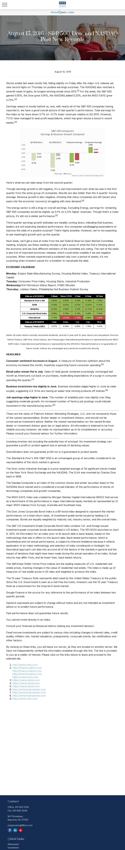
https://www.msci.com (25, 677)
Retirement (13, 844)
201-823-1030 (22, 807)
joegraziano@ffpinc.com (20, 825)
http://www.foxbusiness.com (29, 689)
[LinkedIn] (15, 830)
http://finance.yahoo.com (27, 667)
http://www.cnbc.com (25, 664)
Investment (13, 847)
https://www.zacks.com (26, 680)
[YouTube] (21, 830)
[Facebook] (10, 830)
